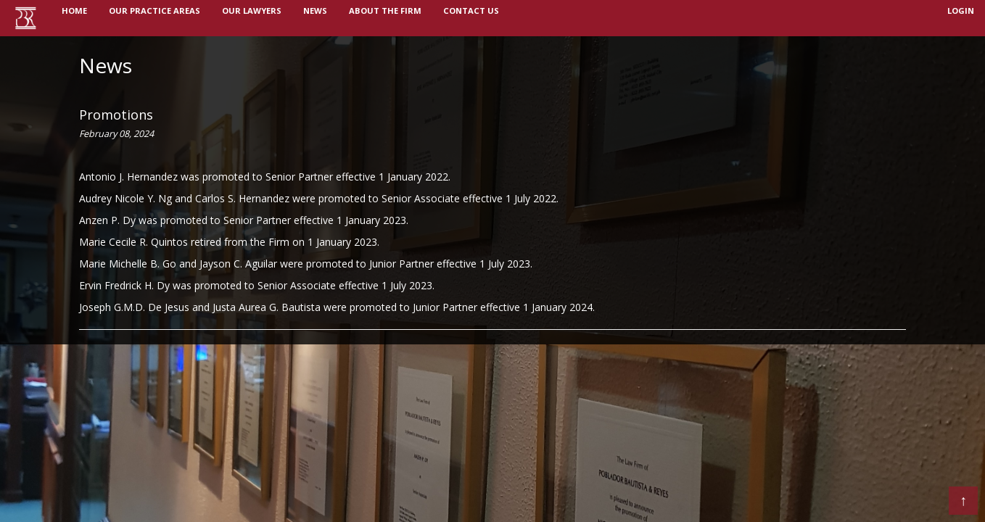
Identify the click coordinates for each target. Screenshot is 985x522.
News (105, 65)
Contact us (471, 17)
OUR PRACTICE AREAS (154, 17)
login (960, 17)
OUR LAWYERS (251, 17)
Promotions (116, 114)
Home (80, 16)
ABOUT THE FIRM (385, 17)
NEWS (315, 17)
